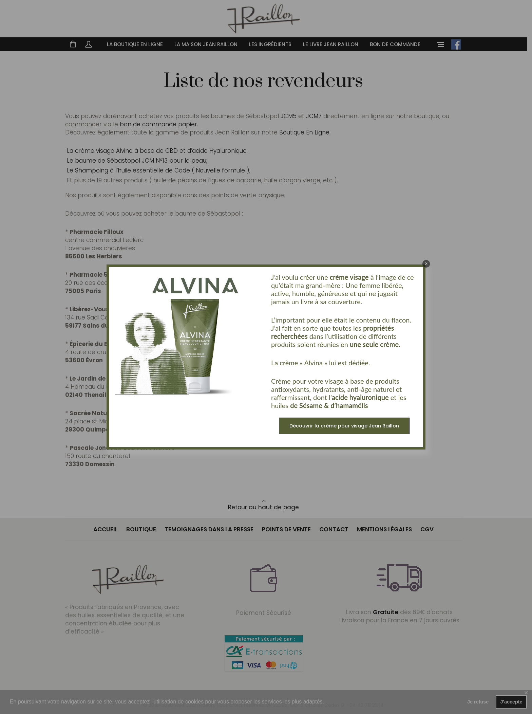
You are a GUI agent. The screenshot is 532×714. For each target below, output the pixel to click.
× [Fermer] (426, 264)
